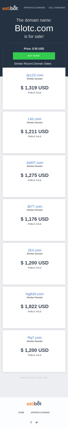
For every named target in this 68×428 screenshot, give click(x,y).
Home (21, 412)
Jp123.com (34, 75)
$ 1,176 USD (35, 219)
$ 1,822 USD (35, 306)
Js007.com (34, 163)
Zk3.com (34, 250)
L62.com (34, 119)
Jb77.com (34, 206)
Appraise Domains (34, 7)
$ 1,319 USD (35, 87)
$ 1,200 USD (35, 262)
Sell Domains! (57, 7)
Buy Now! (34, 55)
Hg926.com (35, 294)
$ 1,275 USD (35, 175)
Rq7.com (35, 337)
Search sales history (34, 377)
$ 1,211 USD (35, 131)
